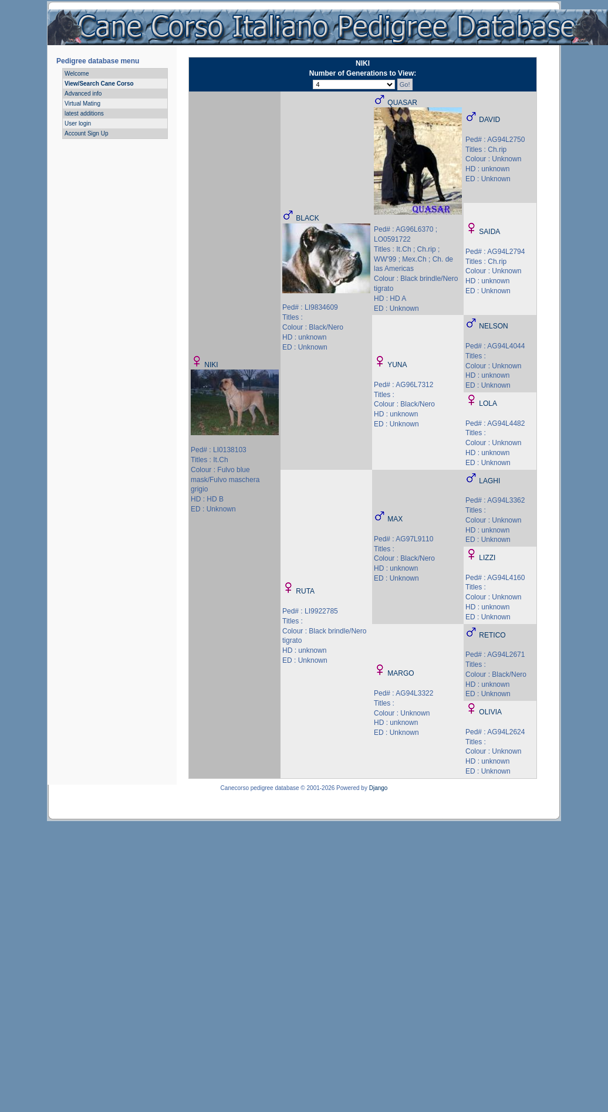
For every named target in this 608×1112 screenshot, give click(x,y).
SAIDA (489, 232)
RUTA (305, 591)
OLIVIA (490, 712)
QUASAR (402, 103)
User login (78, 123)
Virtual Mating (82, 103)
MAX (395, 519)
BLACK (307, 218)
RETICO (492, 635)
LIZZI (487, 558)
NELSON (493, 326)
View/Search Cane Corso (99, 83)
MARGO (400, 673)
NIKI (211, 365)
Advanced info (83, 93)
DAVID (489, 120)
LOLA (488, 403)
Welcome (77, 73)
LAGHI (489, 481)
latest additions (84, 113)
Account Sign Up (87, 133)
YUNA (397, 365)
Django (378, 788)
